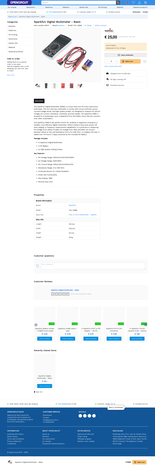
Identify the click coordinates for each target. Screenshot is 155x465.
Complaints (11, 444)
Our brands (12, 7)
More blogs (117, 444)
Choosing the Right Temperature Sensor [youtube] (130, 436)
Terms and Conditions (15, 439)
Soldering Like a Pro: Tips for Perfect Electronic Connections (130, 434)
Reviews (45, 436)
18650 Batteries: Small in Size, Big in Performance (130, 439)
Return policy (12, 436)
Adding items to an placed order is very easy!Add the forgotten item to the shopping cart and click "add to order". (18, 66)
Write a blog (82, 436)
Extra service (84, 431)
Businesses (136, 12)
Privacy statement (14, 441)
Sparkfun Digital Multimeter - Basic (65, 290)
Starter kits (83, 7)
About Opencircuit (51, 431)
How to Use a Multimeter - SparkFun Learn (82, 215)
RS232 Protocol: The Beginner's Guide (128, 441)
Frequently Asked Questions (53, 444)
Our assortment (48, 439)
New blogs (118, 431)
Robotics (66, 7)
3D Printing (102, 7)
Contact (145, 12)
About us (45, 434)
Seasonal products (140, 7)
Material (120, 7)
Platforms (48, 7)
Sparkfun (69, 205)
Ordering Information (15, 434)
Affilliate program (84, 439)
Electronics (31, 7)
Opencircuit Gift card (86, 434)
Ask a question (47, 264)
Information (13, 431)
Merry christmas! (116, 407)
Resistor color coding (86, 441)
